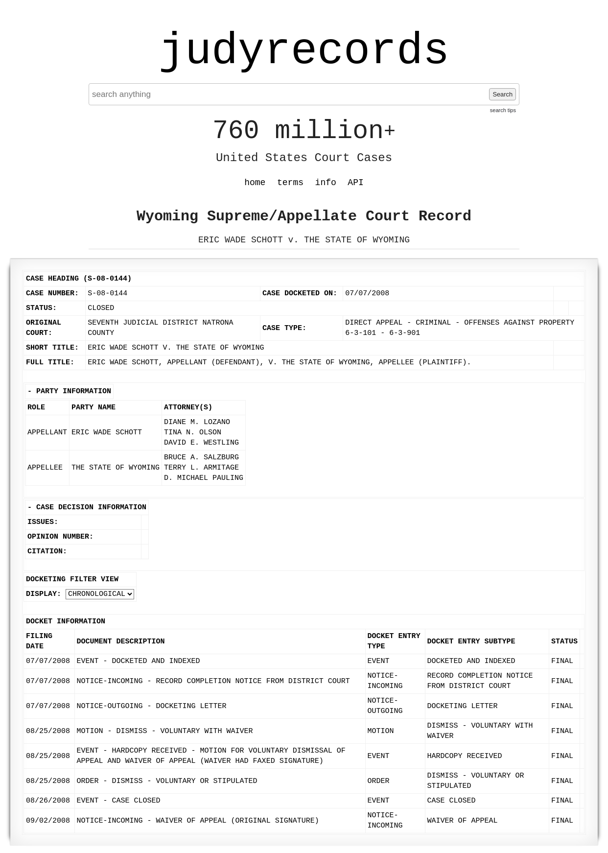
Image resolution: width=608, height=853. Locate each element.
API (355, 183)
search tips (503, 110)
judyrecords (304, 51)
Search (502, 94)
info (325, 183)
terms (290, 183)
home (254, 183)
